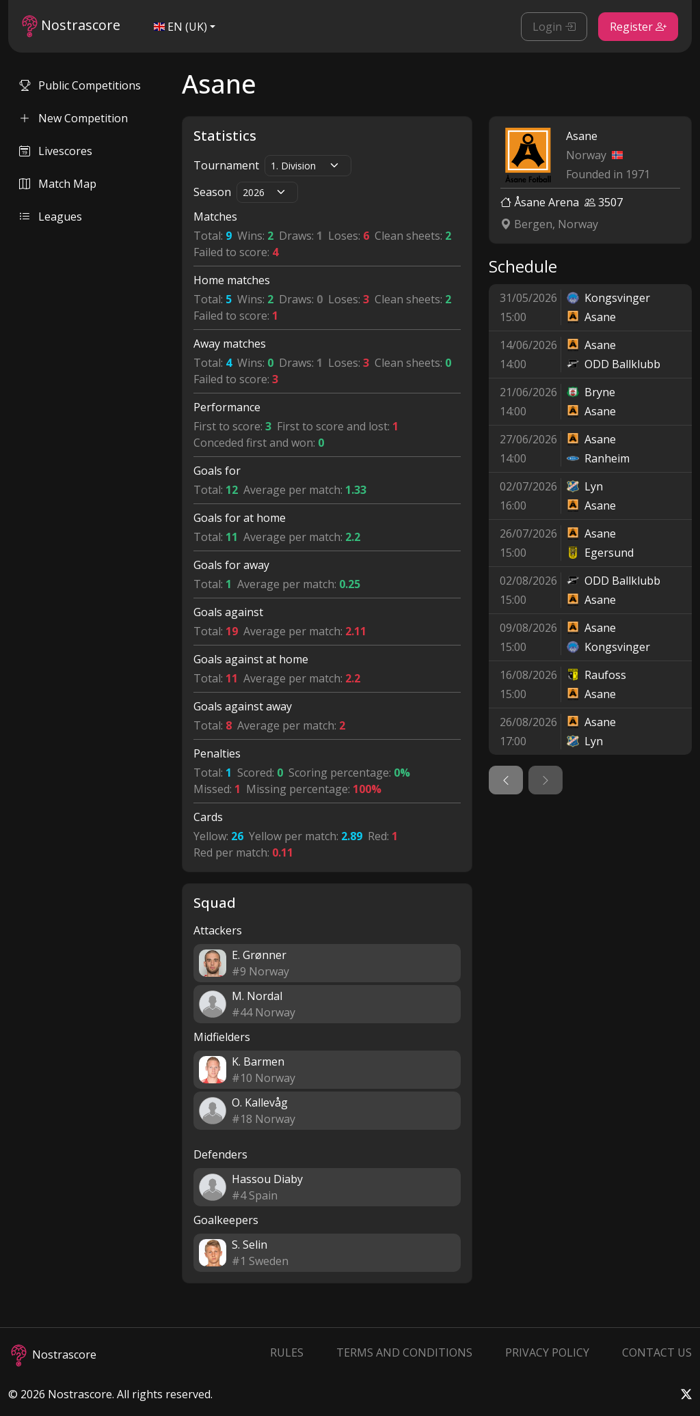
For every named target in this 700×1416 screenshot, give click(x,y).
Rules (287, 1352)
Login (554, 26)
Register (638, 26)
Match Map (57, 183)
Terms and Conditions (404, 1352)
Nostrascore (71, 26)
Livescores (55, 150)
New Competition (73, 118)
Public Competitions (80, 85)
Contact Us (657, 1352)
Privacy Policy (547, 1352)
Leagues (50, 216)
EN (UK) (180, 26)
